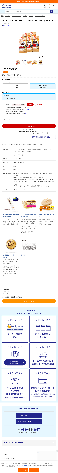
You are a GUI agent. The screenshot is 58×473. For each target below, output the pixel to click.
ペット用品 (7, 16)
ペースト (31, 16)
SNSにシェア (42, 57)
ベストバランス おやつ (40, 16)
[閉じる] (55, 464)
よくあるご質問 (22, 416)
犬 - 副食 (25, 16)
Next (42, 41)
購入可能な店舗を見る (40, 137)
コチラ (27, 109)
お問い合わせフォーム (24, 421)
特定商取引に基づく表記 (8, 458)
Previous (15, 41)
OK (34, 470)
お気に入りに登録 (39, 57)
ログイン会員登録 (44, 6)
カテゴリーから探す (16, 16)
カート (48, 6)
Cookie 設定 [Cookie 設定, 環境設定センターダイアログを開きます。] (23, 470)
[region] (29, 467)
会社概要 (4, 454)
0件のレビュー (6, 25)
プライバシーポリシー (23, 465)
